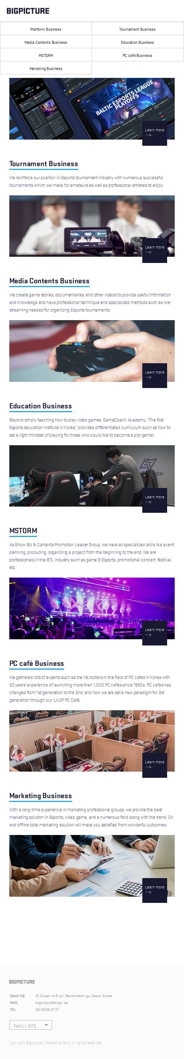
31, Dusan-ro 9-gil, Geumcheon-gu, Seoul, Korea (73, 995)
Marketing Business (46, 68)
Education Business (137, 42)
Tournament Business (137, 29)
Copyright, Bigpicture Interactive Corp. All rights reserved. (55, 1042)
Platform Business (45, 29)
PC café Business (137, 55)
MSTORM (46, 55)
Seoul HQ (17, 995)
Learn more (154, 129)
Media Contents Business (45, 42)
